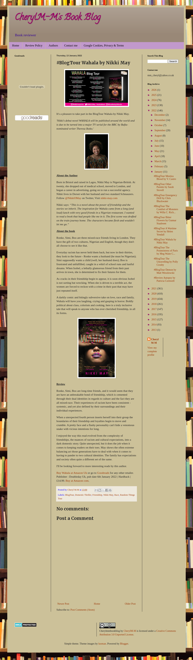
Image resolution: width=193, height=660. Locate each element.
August (158, 135)
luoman (102, 643)
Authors (53, 45)
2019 (154, 299)
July (156, 140)
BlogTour (69, 495)
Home (15, 45)
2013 (154, 330)
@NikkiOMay (73, 198)
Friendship (97, 495)
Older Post (130, 603)
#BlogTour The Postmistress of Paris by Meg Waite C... (166, 250)
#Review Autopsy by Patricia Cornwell (164, 279)
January (158, 171)
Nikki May (108, 495)
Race (116, 495)
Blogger (124, 643)
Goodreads (103, 472)
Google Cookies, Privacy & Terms (104, 45)
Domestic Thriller (83, 495)
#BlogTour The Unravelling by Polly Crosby (166, 261)
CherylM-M (130, 631)
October (158, 125)
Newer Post (63, 603)
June (157, 146)
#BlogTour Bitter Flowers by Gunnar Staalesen (165, 220)
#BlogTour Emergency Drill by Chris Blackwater (165, 198)
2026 (154, 90)
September (160, 130)
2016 (154, 314)
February (159, 166)
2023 (154, 105)
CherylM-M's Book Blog (58, 18)
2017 (154, 309)
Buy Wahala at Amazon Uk (71, 472)
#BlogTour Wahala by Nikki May (165, 241)
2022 (154, 110)
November (160, 120)
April (157, 156)
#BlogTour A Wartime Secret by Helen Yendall (165, 231)
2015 (154, 319)
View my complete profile (152, 351)
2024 (154, 100)
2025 (154, 95)
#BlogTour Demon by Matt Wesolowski (165, 271)
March (158, 161)
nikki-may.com (109, 198)
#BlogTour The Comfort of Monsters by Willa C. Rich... (166, 209)
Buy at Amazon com (77, 480)
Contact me (70, 45)
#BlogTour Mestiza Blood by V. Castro (165, 178)
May (157, 151)
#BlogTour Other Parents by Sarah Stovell (164, 187)
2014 (154, 324)
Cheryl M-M (155, 341)
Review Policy (33, 45)
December (160, 115)
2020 (154, 293)
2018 (154, 304)
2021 (154, 288)
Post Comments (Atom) (82, 609)
